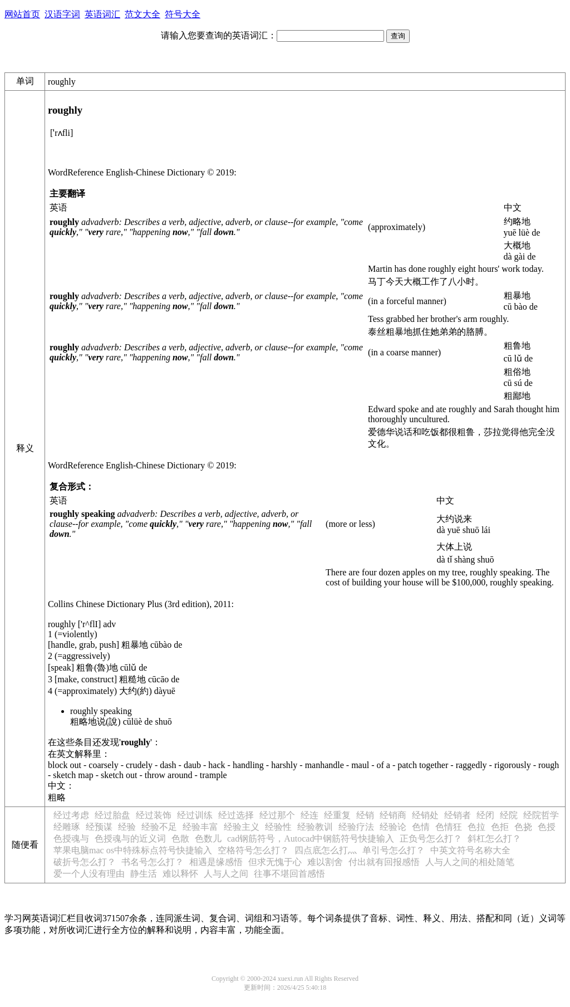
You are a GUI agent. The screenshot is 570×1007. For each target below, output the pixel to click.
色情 (421, 827)
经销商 (393, 815)
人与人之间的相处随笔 (469, 862)
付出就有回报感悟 (384, 862)
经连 (309, 815)
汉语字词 (62, 14)
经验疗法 (356, 827)
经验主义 (241, 827)
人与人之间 (226, 873)
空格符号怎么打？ (253, 850)
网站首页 (22, 14)
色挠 (523, 827)
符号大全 (182, 14)
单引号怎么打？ (393, 850)
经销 (365, 815)
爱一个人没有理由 (89, 873)
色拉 (476, 827)
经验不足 (159, 827)
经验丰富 (200, 827)
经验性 (278, 827)
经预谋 (99, 827)
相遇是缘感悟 (216, 862)
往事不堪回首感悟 (289, 873)
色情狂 (448, 827)
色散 (180, 838)
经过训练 (195, 815)
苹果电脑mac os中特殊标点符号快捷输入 (132, 850)
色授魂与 (71, 838)
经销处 (425, 815)
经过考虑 (71, 815)
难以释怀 (180, 873)
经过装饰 (153, 815)
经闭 (485, 815)
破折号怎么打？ (84, 862)
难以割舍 (325, 862)
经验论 (393, 827)
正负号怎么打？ (431, 838)
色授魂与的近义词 (130, 838)
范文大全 (142, 14)
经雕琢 (66, 827)
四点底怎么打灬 (325, 850)
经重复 (337, 815)
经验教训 (315, 827)
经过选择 (236, 815)
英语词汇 (102, 14)
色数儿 (208, 838)
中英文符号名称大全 (470, 850)
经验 (127, 827)
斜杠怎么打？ (494, 838)
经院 (509, 815)
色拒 (500, 827)
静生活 (143, 873)
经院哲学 (541, 815)
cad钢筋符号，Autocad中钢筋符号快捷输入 (310, 838)
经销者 (457, 815)
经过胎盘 (112, 815)
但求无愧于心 (275, 862)
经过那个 (277, 815)
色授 (547, 827)
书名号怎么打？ (152, 862)
